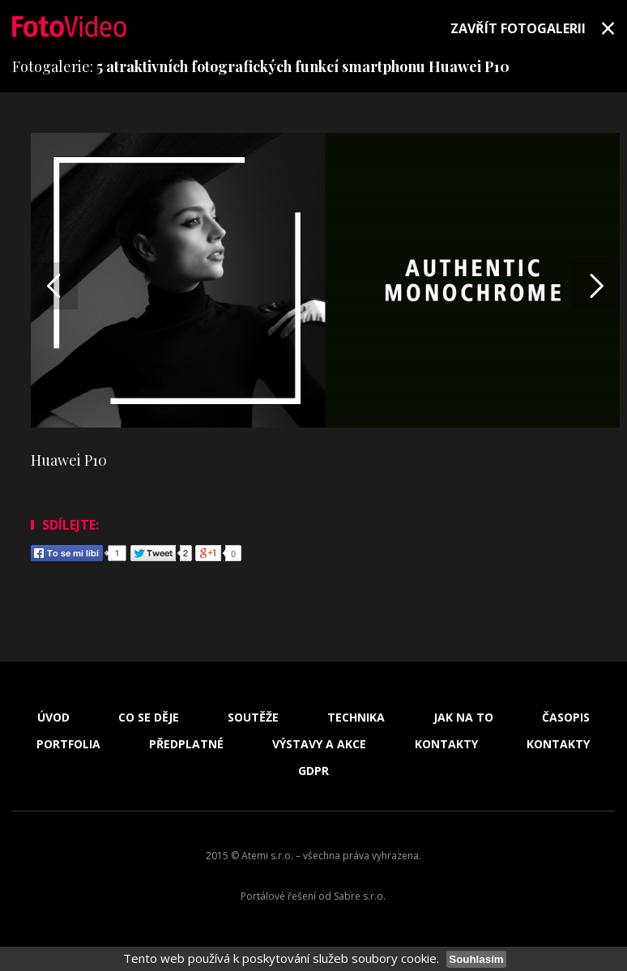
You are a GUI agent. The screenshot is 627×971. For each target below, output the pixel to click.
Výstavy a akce (319, 744)
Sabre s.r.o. (360, 896)
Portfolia (68, 744)
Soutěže (253, 717)
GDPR (313, 771)
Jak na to (463, 717)
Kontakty (446, 744)
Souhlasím (476, 959)
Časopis (566, 717)
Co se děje (148, 717)
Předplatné (186, 744)
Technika (356, 717)
